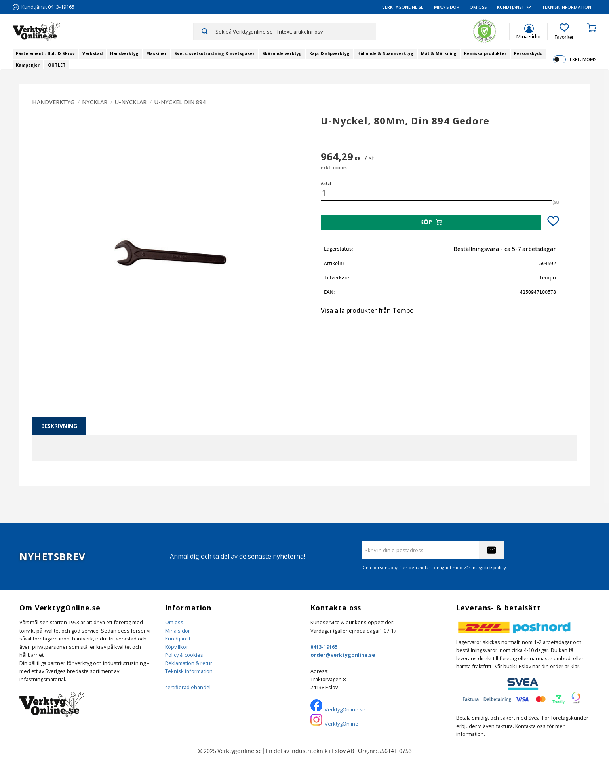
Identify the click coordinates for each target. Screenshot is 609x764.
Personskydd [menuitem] (528, 53)
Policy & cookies (184, 654)
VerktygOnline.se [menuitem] (402, 7)
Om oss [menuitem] (478, 7)
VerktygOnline (341, 723)
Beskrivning (59, 426)
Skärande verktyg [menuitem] (282, 53)
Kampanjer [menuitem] (28, 65)
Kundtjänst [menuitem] (510, 7)
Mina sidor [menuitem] (446, 7)
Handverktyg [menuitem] (124, 53)
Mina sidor (177, 630)
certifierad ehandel (188, 687)
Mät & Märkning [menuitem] (439, 53)
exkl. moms (583, 59)
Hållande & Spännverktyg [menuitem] (385, 53)
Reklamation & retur (188, 663)
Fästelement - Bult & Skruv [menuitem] (45, 53)
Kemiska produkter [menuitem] (485, 53)
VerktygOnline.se (345, 709)
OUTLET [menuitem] (57, 65)
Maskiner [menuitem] (156, 53)
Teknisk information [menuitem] (566, 7)
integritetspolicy (489, 567)
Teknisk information (189, 671)
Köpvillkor (176, 646)
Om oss (174, 622)
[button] (564, 31)
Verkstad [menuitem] (92, 53)
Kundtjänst (177, 638)
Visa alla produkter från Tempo (367, 310)
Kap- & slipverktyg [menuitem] (329, 53)
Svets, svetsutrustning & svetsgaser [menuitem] (214, 53)
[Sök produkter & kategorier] (295, 31)
